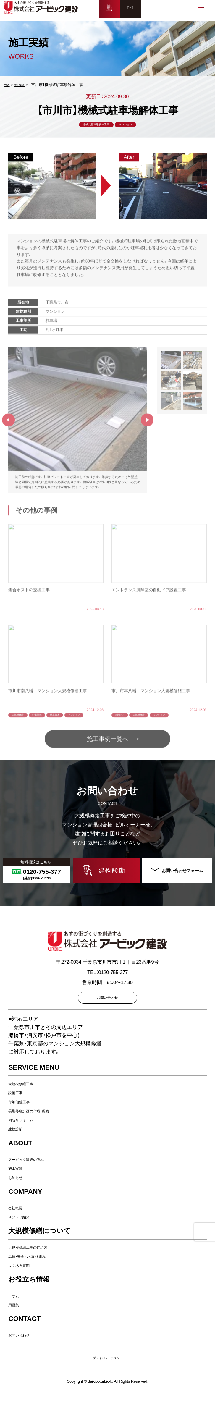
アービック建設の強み (33, 1184)
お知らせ (18, 1202)
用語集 (15, 1329)
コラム (15, 1320)
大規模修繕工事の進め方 (36, 1272)
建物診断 (18, 1153)
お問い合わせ (23, 1360)
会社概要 (18, 1232)
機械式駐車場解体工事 (91, 127)
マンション (133, 127)
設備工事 (18, 1117)
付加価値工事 (23, 1126)
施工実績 (18, 1193)
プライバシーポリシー (107, 1382)
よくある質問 (23, 1290)
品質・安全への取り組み (34, 1281)
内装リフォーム (25, 1144)
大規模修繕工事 (25, 1108)
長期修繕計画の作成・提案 (37, 1135)
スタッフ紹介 (23, 1241)
